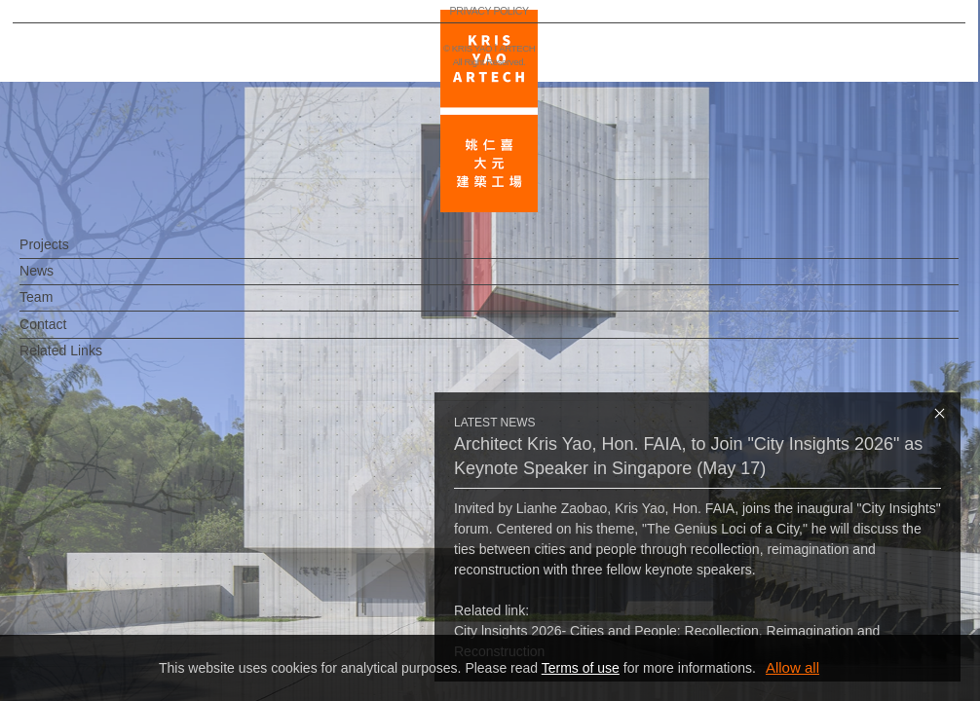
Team (68, 306)
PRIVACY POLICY (100, 629)
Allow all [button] (792, 667)
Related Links (93, 360)
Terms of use (581, 668)
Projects (76, 254)
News (69, 280)
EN (133, 572)
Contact (75, 334)
